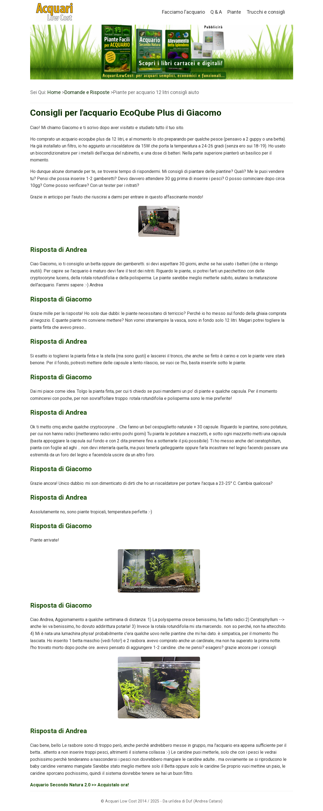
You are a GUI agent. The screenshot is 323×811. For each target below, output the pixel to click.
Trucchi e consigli (266, 12)
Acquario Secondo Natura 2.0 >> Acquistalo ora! (79, 784)
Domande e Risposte (87, 92)
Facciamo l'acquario (183, 12)
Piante (234, 12)
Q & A (216, 12)
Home (54, 92)
